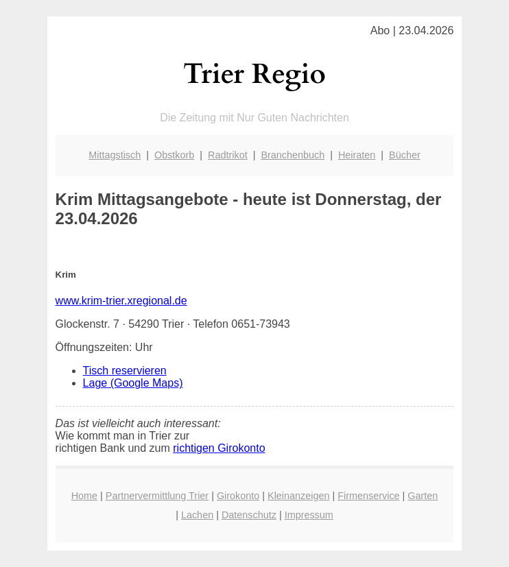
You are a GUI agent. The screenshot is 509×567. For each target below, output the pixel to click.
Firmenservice (368, 495)
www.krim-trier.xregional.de (121, 300)
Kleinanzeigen (298, 495)
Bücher (405, 154)
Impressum (309, 514)
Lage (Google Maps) (133, 383)
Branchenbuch (292, 154)
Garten (422, 495)
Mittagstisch (114, 154)
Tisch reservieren (125, 370)
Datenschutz (249, 514)
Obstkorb (174, 154)
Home (84, 495)
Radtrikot (228, 154)
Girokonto (238, 495)
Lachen (197, 514)
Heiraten (356, 154)
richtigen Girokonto (219, 448)
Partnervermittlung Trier (157, 495)
